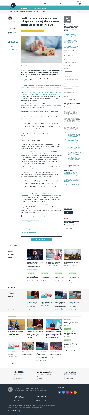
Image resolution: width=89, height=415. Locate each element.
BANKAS (10, 256)
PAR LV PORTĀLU (17, 396)
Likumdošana (31, 309)
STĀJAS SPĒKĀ (11, 296)
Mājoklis (68, 336)
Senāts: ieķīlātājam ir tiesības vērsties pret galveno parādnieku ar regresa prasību (72, 223)
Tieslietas (68, 225)
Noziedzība (13, 33)
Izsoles (40, 378)
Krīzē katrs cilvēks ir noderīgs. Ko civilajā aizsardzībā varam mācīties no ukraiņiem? (15, 333)
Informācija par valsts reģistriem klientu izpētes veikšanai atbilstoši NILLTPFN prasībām (72, 180)
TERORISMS (10, 259)
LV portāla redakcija (41, 396)
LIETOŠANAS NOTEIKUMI (19, 397)
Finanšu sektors (68, 68)
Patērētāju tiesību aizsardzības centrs (29, 232)
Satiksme (63, 309)
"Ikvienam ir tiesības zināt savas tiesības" (21, 405)
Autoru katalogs (69, 378)
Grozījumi (23, 85)
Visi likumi (18, 380)
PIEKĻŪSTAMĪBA (17, 399)
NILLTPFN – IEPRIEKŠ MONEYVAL (15, 253)
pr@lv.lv (44, 400)
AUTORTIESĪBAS (17, 400)
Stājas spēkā (14, 32)
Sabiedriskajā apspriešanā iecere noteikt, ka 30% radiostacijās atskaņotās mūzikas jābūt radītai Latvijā (56, 354)
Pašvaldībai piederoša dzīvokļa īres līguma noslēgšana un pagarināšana (72, 333)
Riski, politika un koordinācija (70, 62)
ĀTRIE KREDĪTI (11, 254)
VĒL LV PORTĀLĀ (12, 315)
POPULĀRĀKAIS (68, 208)
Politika (48, 305)
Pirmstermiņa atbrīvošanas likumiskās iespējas (60, 277)
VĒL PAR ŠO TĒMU (12, 245)
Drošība (12, 336)
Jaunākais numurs (70, 377)
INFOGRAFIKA (11, 291)
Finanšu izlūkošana (68, 76)
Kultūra (58, 359)
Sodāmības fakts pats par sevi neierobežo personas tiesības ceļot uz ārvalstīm (32, 277)
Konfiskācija (67, 83)
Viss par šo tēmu (13, 282)
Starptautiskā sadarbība (69, 65)
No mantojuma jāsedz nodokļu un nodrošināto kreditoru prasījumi (72, 345)
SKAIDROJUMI (26, 8)
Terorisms (35, 229)
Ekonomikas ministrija (44, 229)
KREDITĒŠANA (11, 251)
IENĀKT (79, 1)
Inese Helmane (11, 21)
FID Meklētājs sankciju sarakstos (73, 184)
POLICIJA (10, 257)
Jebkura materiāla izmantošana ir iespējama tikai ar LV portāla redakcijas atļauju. (25, 407)
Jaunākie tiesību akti (20, 377)
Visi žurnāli (68, 380)
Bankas (23, 229)
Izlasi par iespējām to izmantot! (44, 216)
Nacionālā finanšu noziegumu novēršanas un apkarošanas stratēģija (71, 47)
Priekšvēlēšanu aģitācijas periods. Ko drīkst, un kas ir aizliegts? (46, 302)
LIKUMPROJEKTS (11, 293)
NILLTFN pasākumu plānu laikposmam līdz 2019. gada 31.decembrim (74, 135)
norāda (33, 205)
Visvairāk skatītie (19, 378)
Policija (28, 229)
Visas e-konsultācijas (70, 350)
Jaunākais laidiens (43, 377)
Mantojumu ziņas (42, 380)
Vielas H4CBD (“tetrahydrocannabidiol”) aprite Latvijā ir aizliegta (46, 277)
